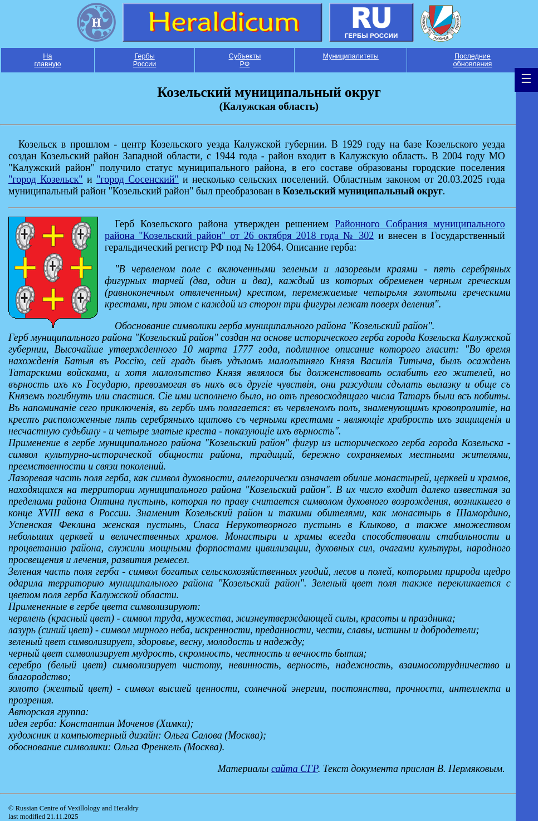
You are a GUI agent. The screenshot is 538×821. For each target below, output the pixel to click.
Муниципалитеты (350, 56)
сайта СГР (294, 768)
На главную (47, 60)
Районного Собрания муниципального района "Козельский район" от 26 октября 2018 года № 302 (305, 229)
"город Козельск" (45, 179)
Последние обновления (472, 60)
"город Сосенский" (137, 179)
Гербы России (144, 60)
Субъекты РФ (245, 60)
